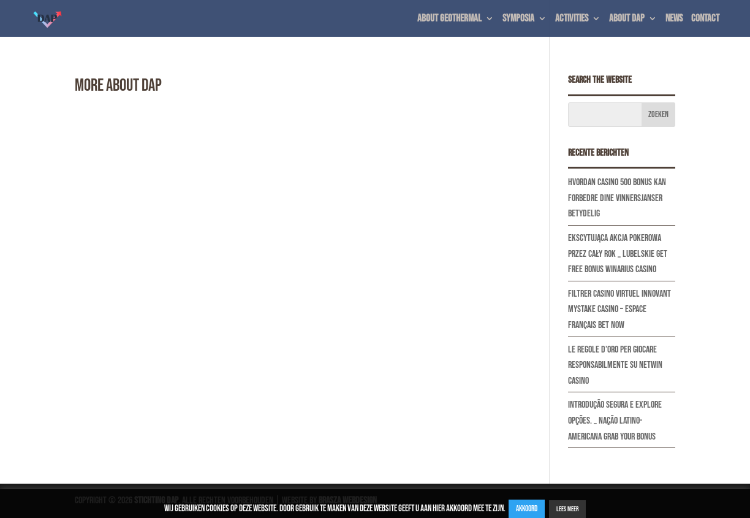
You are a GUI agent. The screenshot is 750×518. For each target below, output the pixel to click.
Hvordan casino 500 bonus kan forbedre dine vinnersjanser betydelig (617, 198)
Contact (705, 19)
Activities (571, 19)
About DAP (627, 19)
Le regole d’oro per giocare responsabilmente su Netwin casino (615, 365)
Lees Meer (567, 509)
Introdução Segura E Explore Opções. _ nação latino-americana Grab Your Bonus (615, 420)
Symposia (518, 19)
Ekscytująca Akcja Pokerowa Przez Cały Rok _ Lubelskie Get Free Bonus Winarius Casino (617, 253)
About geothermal (449, 19)
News (674, 19)
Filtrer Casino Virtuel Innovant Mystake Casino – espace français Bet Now (619, 309)
